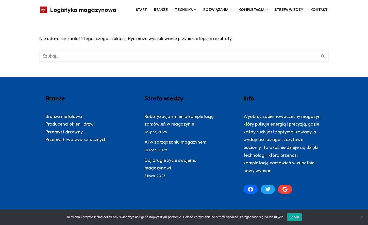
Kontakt (319, 9)
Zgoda (294, 217)
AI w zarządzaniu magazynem (175, 142)
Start (141, 9)
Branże (161, 9)
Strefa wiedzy (289, 9)
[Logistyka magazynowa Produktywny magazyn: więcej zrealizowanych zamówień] (77, 10)
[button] (195, 10)
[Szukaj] (178, 56)
